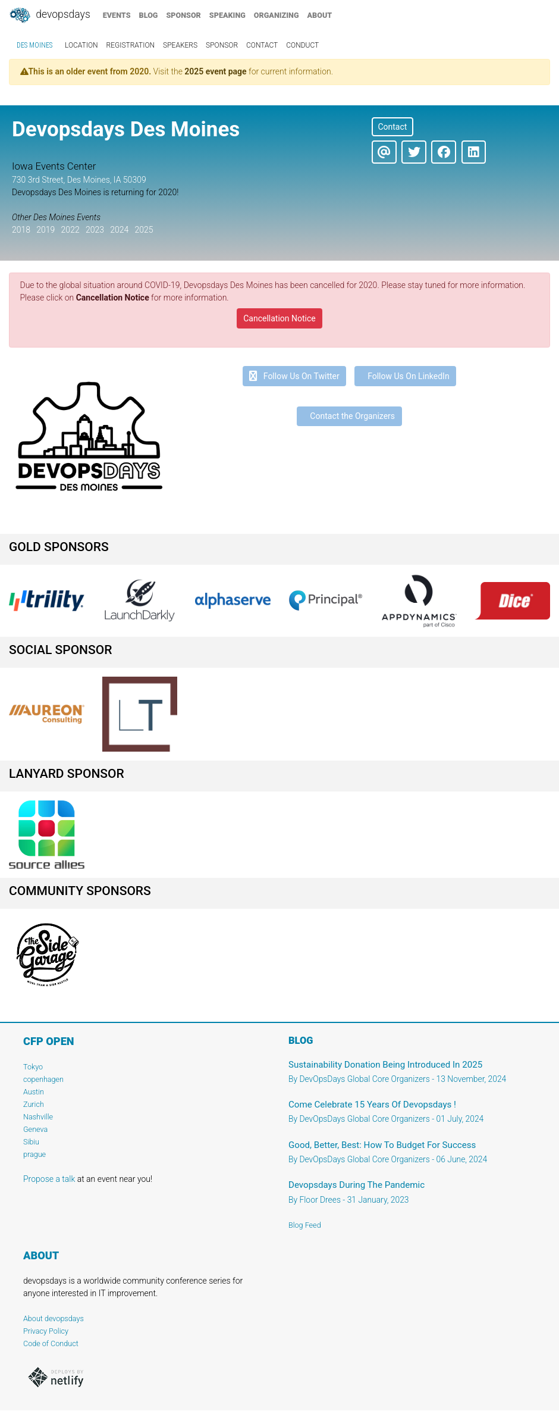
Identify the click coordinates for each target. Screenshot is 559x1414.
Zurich (33, 1104)
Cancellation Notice (112, 297)
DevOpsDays (49, 15)
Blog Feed (304, 1225)
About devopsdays (53, 1318)
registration (130, 45)
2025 (143, 229)
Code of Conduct (50, 1343)
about (319, 15)
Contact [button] (392, 127)
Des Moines (34, 45)
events (117, 15)
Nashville (38, 1116)
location (81, 45)
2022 (70, 229)
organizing (276, 15)
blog (148, 15)
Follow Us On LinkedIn (406, 376)
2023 (95, 229)
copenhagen (43, 1079)
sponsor (183, 15)
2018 (21, 229)
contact (262, 45)
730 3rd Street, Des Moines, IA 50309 (79, 179)
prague (34, 1154)
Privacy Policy (45, 1331)
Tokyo (33, 1066)
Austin (33, 1091)
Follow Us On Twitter (294, 376)
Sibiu (31, 1141)
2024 (119, 229)
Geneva (35, 1129)
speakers (180, 45)
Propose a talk (49, 1179)
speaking (227, 15)
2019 (45, 229)
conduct (302, 45)
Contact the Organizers (349, 416)
